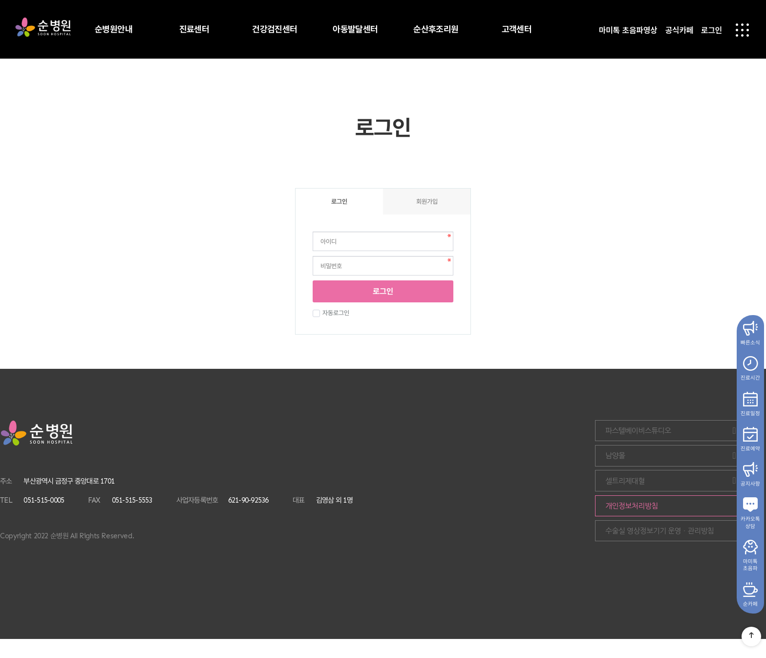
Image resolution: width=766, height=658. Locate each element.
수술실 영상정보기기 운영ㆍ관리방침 (694, 547)
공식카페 (679, 31)
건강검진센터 (275, 29)
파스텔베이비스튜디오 (710, 432)
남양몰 (710, 461)
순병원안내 (113, 29)
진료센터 (194, 29)
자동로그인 (334, 313)
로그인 (711, 31)
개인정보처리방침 (690, 519)
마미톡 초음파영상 (628, 31)
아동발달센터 (355, 29)
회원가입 (427, 201)
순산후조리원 (436, 29)
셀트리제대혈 (710, 490)
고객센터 (517, 29)
